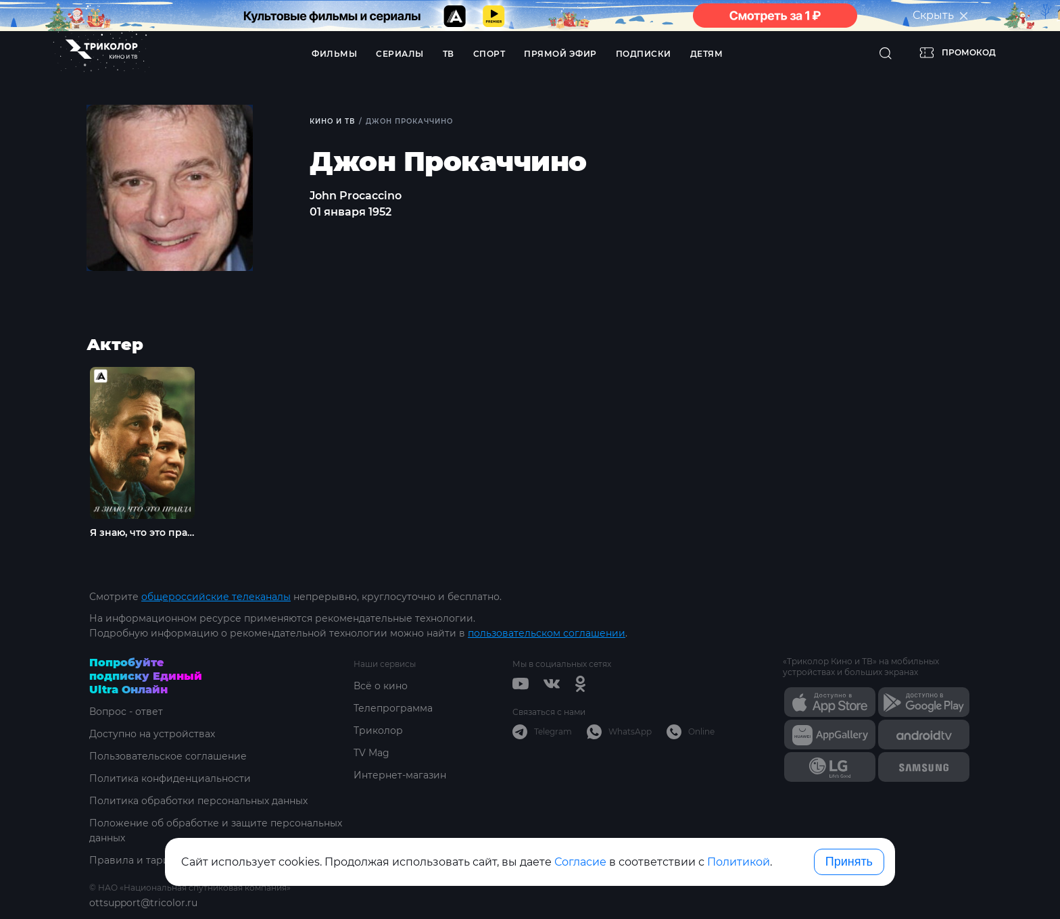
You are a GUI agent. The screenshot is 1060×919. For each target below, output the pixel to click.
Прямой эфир (560, 54)
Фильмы (334, 54)
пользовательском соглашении (546, 633)
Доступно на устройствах (152, 734)
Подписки (643, 54)
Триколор (378, 730)
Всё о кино (381, 686)
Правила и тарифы (137, 860)
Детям (706, 54)
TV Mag (371, 753)
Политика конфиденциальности (170, 778)
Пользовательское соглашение (168, 756)
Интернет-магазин (400, 775)
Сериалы (400, 54)
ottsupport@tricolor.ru (143, 903)
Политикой (738, 861)
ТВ (448, 54)
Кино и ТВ (332, 121)
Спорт (489, 54)
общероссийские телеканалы (216, 597)
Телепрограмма (393, 708)
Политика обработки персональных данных (198, 801)
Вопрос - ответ (126, 711)
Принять (849, 861)
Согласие (580, 861)
